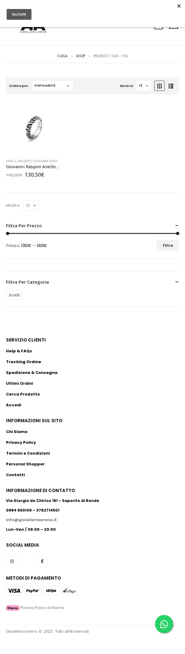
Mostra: (126, 85)
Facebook (42, 561)
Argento (24, 161)
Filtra (168, 245)
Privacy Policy (21, 442)
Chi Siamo (17, 432)
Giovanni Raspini (47, 161)
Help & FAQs (19, 351)
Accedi (13, 405)
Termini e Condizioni (28, 453)
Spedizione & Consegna (32, 372)
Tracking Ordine (23, 362)
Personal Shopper (25, 464)
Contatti (15, 475)
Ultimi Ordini (19, 383)
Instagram (12, 561)
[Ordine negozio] (53, 85)
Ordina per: (19, 85)
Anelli (11, 161)
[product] (33, 127)
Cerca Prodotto (23, 394)
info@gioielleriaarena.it (31, 519)
